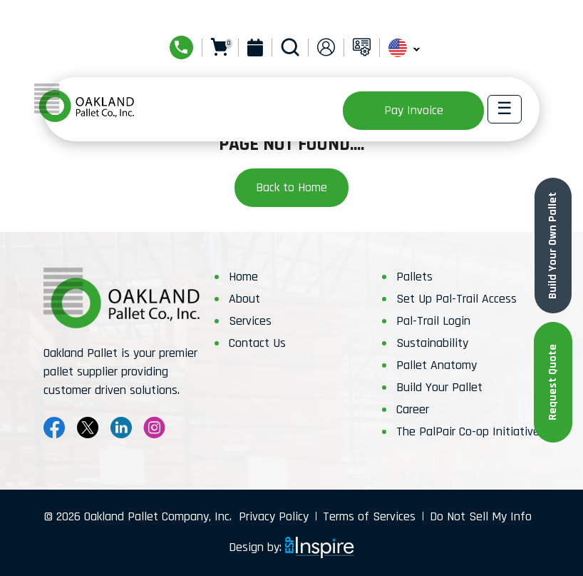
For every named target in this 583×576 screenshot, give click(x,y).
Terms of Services (369, 516)
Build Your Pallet (439, 387)
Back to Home (291, 187)
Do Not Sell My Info (481, 516)
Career (412, 409)
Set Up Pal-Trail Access (456, 298)
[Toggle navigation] (504, 109)
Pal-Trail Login (433, 321)
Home (243, 276)
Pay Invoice (413, 110)
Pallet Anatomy (436, 365)
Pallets (414, 276)
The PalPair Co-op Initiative (468, 431)
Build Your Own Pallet (552, 245)
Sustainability (432, 343)
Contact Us (257, 343)
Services (250, 321)
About (244, 298)
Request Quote (552, 382)
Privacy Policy (274, 516)
